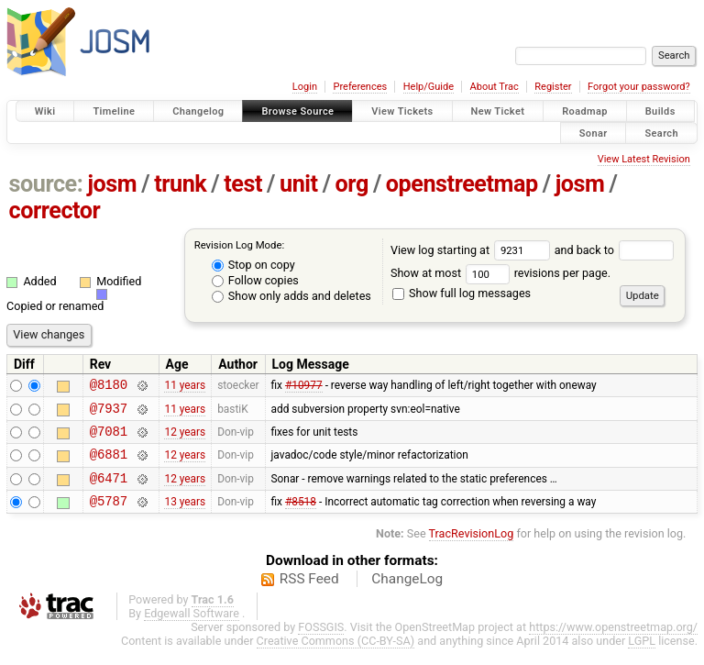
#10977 (304, 387)
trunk (180, 184)
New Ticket (498, 111)
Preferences (360, 87)
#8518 (300, 517)
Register (552, 87)
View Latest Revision (644, 159)
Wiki (45, 111)
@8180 (108, 386)
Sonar (593, 133)
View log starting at (472, 250)
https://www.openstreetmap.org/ (613, 643)
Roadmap (585, 111)
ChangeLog (407, 595)
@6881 (108, 464)
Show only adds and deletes (291, 296)
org (352, 184)
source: (46, 184)
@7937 (108, 413)
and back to (615, 250)
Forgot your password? (639, 87)
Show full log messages (461, 293)
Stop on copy (253, 265)
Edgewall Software (191, 630)
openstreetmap (462, 184)
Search (661, 133)
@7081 (108, 439)
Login (304, 87)
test (243, 184)
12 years (184, 439)
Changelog (198, 111)
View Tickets (402, 111)
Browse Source (297, 111)
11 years (184, 387)
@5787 (108, 517)
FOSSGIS (321, 643)
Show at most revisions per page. (500, 273)
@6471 (108, 491)
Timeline (114, 111)
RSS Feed (309, 595)
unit (299, 184)
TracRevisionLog (471, 550)
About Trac (494, 87)
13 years (184, 517)
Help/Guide (428, 87)
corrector (55, 210)
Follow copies (255, 280)
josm (112, 184)
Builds (660, 111)
